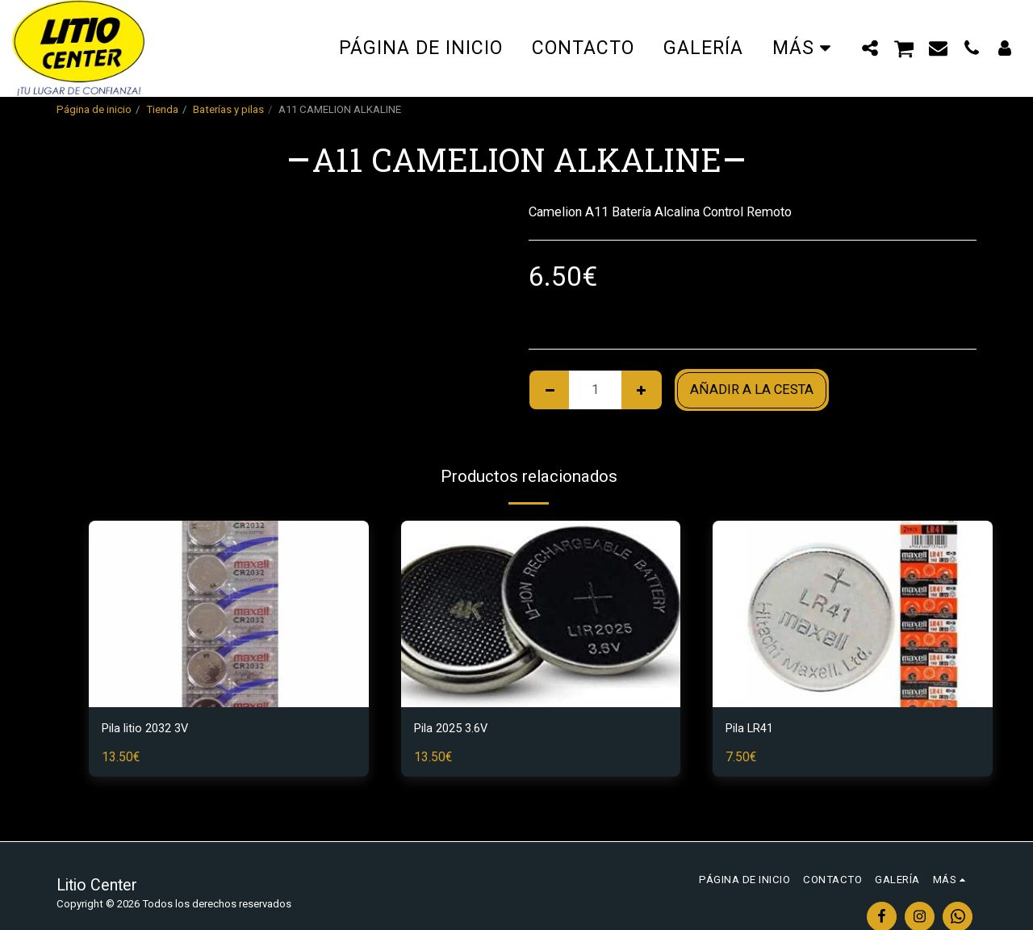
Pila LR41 (753, 729)
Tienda (162, 109)
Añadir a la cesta (751, 389)
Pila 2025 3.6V (455, 729)
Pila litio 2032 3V (150, 729)
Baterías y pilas (228, 109)
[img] (229, 614)
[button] (870, 47)
